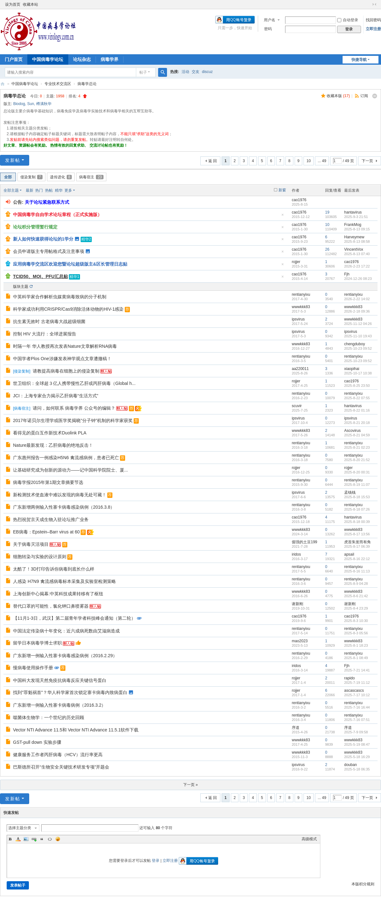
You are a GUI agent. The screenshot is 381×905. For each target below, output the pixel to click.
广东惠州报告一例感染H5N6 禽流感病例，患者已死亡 (66, 457)
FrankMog (352, 224)
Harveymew (354, 237)
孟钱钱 (350, 492)
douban (350, 765)
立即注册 (373, 29)
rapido (349, 678)
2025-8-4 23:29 (356, 608)
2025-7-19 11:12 (357, 682)
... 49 (322, 161)
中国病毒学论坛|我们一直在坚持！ (2, 84)
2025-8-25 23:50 (357, 385)
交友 (195, 71)
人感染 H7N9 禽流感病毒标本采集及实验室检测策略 (64, 581)
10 (308, 161)
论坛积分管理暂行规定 (35, 226)
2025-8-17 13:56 (357, 534)
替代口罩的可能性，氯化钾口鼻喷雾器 (51, 606)
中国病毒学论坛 (47, 59)
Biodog (19, 104)
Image (26, 839)
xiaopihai (351, 369)
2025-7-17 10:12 (357, 695)
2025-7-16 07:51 (357, 720)
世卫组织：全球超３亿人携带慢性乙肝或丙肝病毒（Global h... (74, 383)
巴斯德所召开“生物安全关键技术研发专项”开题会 (61, 767)
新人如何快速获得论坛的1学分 (43, 238)
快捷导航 (359, 59)
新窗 (282, 190)
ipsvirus (298, 319)
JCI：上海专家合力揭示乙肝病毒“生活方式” (55, 395)
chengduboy (354, 344)
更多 (68, 190)
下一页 (367, 161)
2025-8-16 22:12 (357, 559)
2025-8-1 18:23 (356, 645)
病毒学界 (109, 59)
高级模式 (309, 839)
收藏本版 (338, 96)
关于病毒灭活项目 (31, 544)
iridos (296, 554)
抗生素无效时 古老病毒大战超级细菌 (49, 321)
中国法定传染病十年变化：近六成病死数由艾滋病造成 (66, 630)
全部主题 (11, 190)
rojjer (296, 262)
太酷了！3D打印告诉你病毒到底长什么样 (53, 568)
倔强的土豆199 (304, 542)
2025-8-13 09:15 (357, 229)
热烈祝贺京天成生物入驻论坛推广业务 (51, 519)
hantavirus (353, 212)
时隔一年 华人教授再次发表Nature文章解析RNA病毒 (65, 346)
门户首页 (14, 59)
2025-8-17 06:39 (357, 546)
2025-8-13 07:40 (357, 254)
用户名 (269, 20)
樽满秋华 (43, 104)
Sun (30, 104)
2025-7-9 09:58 (356, 732)
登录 (155, 860)
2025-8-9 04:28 (356, 583)
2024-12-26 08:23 (358, 279)
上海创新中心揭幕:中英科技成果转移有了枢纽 (58, 593)
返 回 (212, 161)
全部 (8, 177)
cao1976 (299, 200)
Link (34, 839)
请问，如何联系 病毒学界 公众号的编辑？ (74, 408)
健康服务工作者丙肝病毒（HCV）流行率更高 (58, 754)
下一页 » (190, 785)
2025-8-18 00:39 (357, 522)
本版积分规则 (362, 884)
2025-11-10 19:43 (358, 336)
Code (50, 839)
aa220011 (300, 369)
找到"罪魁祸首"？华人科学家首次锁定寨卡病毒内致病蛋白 (70, 692)
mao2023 (300, 641)
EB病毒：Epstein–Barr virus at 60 (46, 531)
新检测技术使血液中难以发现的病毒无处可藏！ (59, 494)
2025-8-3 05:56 (356, 633)
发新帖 (12, 160)
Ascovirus (352, 430)
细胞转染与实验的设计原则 (39, 556)
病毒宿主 (91, 177)
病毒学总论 (87, 84)
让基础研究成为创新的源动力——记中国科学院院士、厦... (70, 469)
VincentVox (353, 249)
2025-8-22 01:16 (357, 410)
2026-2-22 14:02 (357, 299)
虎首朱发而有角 (357, 542)
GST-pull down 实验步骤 (37, 742)
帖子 (143, 72)
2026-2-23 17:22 (357, 266)
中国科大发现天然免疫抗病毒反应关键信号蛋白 (59, 680)
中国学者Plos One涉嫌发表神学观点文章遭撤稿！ (62, 358)
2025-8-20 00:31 (357, 472)
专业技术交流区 (57, 84)
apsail (349, 554)
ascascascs (354, 690)
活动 (185, 71)
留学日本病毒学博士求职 (37, 642)
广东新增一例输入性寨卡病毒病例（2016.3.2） (59, 705)
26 (327, 249)
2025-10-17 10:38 (358, 373)
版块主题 (20, 286)
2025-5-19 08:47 (357, 744)
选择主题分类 (19, 828)
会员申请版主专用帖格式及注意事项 (48, 251)
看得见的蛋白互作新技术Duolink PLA (49, 432)
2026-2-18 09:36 (357, 311)
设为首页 (12, 4)
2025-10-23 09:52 (358, 348)
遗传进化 (61, 177)
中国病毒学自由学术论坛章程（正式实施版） (57, 214)
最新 (29, 190)
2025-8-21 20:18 (357, 423)
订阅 (364, 96)
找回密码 (373, 20)
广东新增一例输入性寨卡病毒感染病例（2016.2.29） (65, 655)
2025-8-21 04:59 (357, 435)
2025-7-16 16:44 (357, 707)
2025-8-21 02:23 (357, 447)
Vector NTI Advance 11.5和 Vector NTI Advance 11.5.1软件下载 (75, 729)
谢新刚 (297, 604)
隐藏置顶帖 (282, 216)
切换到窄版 (374, 4)
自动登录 (347, 20)
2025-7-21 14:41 (357, 670)
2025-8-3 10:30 (356, 621)
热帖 (49, 190)
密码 (268, 29)
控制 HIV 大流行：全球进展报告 (44, 333)
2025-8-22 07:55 (357, 398)
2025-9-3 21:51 (356, 217)
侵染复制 (31, 177)
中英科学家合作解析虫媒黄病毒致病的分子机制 (59, 296)
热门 (39, 190)
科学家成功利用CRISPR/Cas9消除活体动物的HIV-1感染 (68, 309)
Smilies (58, 839)
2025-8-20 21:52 (357, 460)
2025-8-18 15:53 (357, 497)
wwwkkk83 (301, 307)
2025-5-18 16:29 (357, 757)
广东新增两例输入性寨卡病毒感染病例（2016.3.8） (64, 507)
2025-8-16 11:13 (357, 571)
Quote (42, 839)
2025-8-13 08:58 (357, 241)
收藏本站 (30, 4)
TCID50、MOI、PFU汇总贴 (40, 276)
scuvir (297, 406)
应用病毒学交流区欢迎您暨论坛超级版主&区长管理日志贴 (70, 264)
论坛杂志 (82, 59)
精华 (59, 190)
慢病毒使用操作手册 (33, 667)
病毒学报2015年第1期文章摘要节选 (48, 482)
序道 (295, 727)
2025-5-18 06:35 (357, 769)
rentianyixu (301, 294)
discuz (207, 71)
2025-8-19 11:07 (357, 484)
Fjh (347, 274)
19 (327, 212)
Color (18, 839)
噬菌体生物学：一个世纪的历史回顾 (48, 717)
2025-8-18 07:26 (357, 509)
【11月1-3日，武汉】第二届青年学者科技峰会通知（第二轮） (74, 618)
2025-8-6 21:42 (356, 596)
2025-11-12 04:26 (358, 324)
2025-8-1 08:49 (356, 658)
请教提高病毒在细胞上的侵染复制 (66, 370)
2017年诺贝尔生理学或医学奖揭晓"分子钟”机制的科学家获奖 (73, 420)
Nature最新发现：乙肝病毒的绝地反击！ (53, 445)
